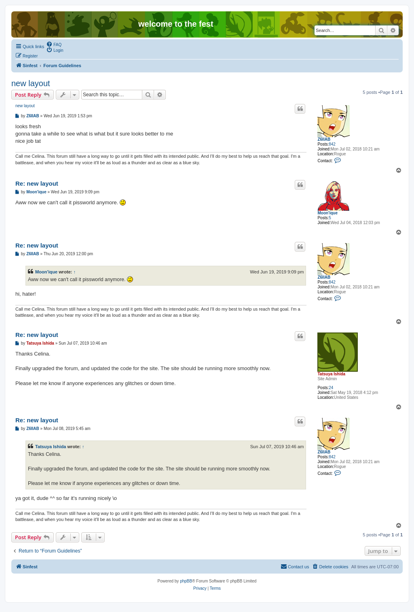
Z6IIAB (323, 139)
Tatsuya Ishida (331, 374)
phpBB (186, 581)
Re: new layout (36, 183)
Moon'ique (327, 213)
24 (331, 387)
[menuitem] (53, 44)
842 (332, 144)
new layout (30, 83)
